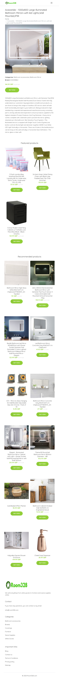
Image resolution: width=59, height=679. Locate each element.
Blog (6, 651)
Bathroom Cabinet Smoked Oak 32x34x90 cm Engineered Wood (42, 508)
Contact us (8, 655)
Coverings (8, 628)
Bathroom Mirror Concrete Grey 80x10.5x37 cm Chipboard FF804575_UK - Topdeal (42, 404)
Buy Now (12, 90)
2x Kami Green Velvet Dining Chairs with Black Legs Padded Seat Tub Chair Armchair (42, 177)
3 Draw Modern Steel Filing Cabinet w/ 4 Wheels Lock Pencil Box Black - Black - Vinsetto (16, 231)
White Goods (9, 639)
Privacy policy (9, 662)
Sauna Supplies (10, 635)
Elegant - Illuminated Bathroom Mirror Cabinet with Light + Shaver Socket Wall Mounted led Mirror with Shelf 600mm (17, 456)
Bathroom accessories (21, 77)
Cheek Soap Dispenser (42, 555)
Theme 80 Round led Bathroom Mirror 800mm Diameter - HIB (42, 454)
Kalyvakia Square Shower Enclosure (17, 556)
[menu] (51, 2)
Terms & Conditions (11, 658)
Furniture (8, 631)
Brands (7, 624)
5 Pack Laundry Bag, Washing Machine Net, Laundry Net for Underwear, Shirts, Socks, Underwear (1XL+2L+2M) (16, 178)
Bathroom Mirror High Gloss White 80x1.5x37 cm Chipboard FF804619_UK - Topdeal (16, 291)
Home (7, 19)
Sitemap (8, 665)
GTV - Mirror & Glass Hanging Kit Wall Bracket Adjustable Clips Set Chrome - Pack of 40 (16, 404)
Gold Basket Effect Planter (16, 506)
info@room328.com (11, 610)
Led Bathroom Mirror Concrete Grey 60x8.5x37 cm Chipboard (42, 345)
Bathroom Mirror (35, 77)
